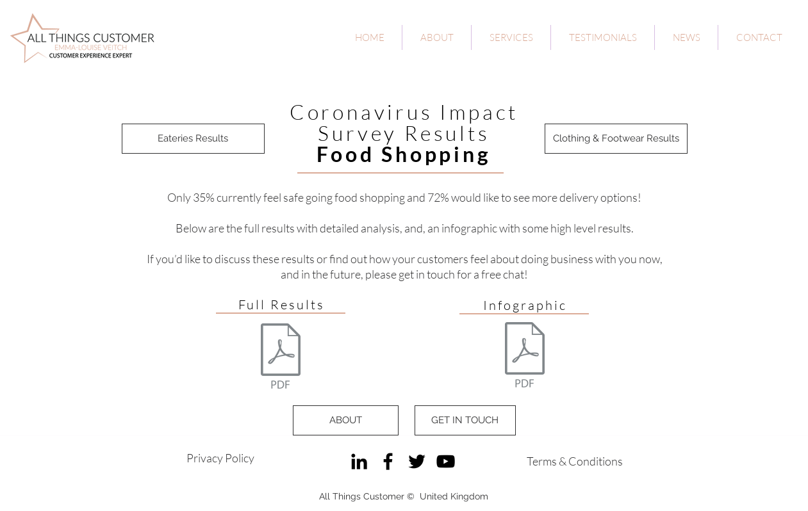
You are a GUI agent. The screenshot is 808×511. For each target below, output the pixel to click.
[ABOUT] (346, 420)
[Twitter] (417, 461)
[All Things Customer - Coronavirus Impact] (281, 357)
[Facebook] (388, 461)
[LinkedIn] (359, 461)
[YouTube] (445, 461)
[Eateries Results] (193, 139)
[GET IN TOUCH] (465, 420)
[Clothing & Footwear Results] (616, 139)
